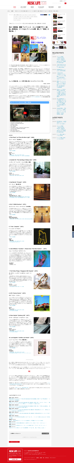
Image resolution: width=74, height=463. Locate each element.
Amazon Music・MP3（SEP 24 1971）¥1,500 (17, 241)
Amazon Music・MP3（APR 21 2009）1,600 (17, 175)
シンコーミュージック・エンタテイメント (33, 450)
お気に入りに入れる (14, 441)
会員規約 (41, 457)
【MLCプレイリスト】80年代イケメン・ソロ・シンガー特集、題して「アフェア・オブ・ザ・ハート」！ (28, 425)
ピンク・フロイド (26, 16)
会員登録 (37, 457)
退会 (43, 457)
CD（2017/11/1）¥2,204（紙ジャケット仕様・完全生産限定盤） (20, 155)
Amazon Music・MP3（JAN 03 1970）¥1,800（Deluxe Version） (20, 196)
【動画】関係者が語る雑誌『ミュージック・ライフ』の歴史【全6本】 (61, 66)
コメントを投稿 (45, 433)
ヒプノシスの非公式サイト (36, 96)
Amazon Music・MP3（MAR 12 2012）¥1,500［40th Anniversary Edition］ (21, 218)
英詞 (10, 150)
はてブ (49, 14)
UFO (30, 18)
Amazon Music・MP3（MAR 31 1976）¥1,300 (17, 352)
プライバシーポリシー (53, 457)
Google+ (47, 14)
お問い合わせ (47, 457)
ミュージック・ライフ (25, 18)
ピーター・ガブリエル (34, 16)
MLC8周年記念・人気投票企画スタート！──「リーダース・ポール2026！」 (61, 122)
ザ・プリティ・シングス (17, 18)
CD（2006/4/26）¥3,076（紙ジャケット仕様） (17, 286)
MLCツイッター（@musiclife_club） (22, 387)
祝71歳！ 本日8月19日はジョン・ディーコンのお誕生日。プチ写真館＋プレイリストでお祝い (26, 420)
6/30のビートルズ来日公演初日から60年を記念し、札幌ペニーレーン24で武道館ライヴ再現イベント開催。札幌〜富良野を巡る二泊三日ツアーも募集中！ (61, 93)
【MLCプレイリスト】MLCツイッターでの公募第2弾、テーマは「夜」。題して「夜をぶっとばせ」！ (27, 427)
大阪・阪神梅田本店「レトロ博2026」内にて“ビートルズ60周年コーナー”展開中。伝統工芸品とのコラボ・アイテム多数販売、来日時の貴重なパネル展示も (61, 102)
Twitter (45, 14)
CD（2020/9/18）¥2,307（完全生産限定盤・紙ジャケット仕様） (20, 197)
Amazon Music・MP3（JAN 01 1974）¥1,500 (17, 309)
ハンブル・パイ (21, 16)
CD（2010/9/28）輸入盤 (13, 331)
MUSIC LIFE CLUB (37, 3)
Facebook (73, 235)
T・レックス (15, 16)
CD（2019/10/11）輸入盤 (14, 310)
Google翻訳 (13, 150)
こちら (48, 382)
